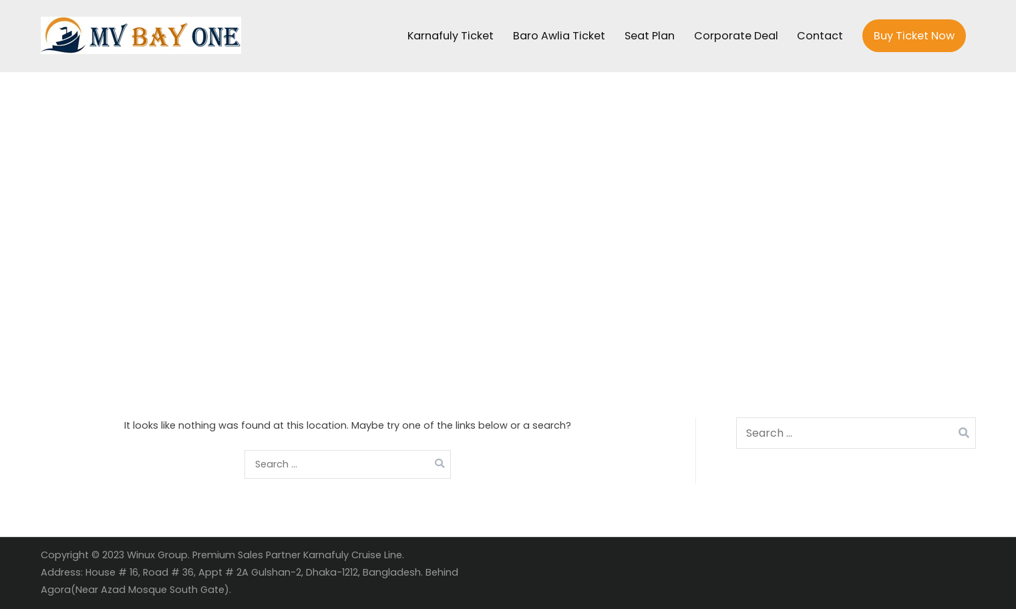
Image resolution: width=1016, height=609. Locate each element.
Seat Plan (650, 35)
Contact (820, 35)
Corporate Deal (736, 35)
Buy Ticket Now (914, 35)
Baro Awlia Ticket (559, 35)
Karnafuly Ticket (450, 35)
